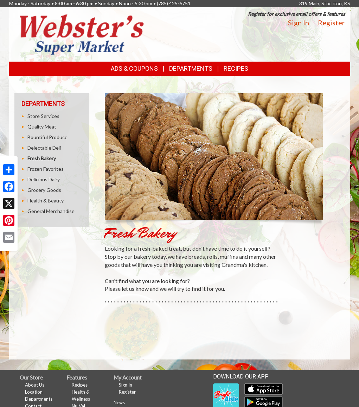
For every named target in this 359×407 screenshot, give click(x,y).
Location (34, 392)
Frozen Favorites (45, 169)
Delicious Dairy (43, 179)
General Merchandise (51, 211)
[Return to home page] (82, 34)
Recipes (236, 68)
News (119, 402)
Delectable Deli (44, 148)
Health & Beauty (45, 201)
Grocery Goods (44, 190)
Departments (38, 399)
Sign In (298, 22)
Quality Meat (41, 127)
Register (331, 22)
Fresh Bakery (41, 158)
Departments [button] (190, 68)
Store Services (43, 116)
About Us (34, 385)
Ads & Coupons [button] (134, 68)
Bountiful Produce (47, 137)
